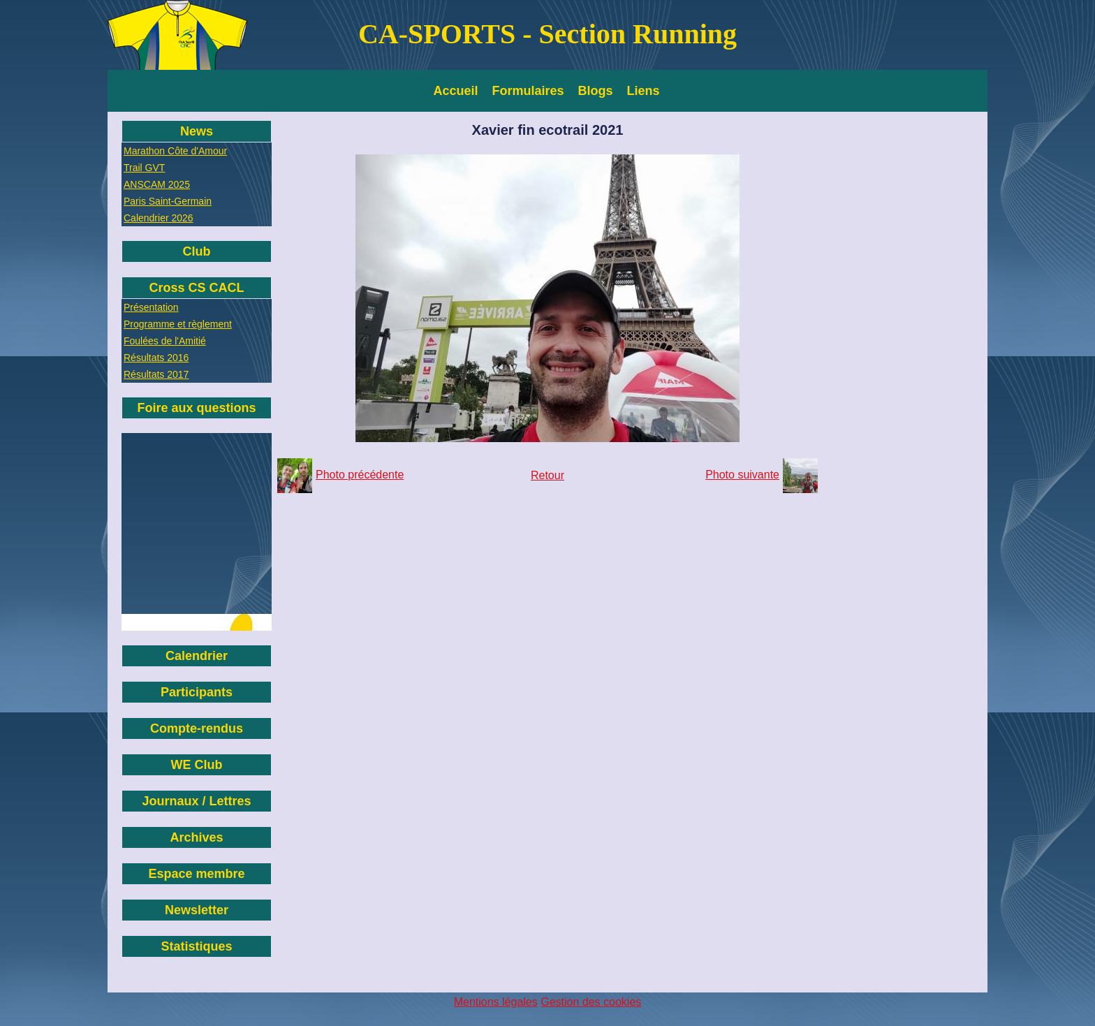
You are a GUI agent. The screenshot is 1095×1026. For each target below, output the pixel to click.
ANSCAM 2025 (157, 184)
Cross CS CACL (196, 288)
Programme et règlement (178, 324)
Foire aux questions (196, 408)
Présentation (151, 307)
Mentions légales (496, 1002)
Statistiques (196, 946)
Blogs (595, 91)
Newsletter (196, 910)
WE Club (197, 765)
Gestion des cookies (591, 1002)
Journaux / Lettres (196, 801)
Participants (197, 692)
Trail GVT (144, 167)
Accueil (456, 91)
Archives (196, 837)
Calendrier (197, 656)
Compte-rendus (196, 728)
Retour (547, 475)
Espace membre (196, 874)
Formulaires (528, 91)
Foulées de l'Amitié (165, 340)
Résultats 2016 (156, 357)
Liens (643, 91)
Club (197, 251)
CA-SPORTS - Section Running (547, 34)
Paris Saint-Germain (168, 201)
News (196, 131)
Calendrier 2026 (158, 217)
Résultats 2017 (156, 374)
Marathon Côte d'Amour (175, 150)
